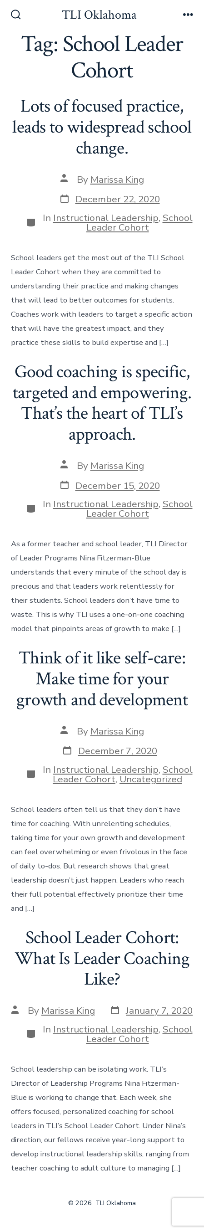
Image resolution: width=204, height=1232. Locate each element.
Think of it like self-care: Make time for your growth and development (102, 678)
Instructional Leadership (106, 217)
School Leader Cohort (139, 222)
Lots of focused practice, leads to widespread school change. (101, 126)
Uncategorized (150, 779)
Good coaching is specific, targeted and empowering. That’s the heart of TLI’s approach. (102, 403)
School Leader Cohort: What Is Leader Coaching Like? (102, 958)
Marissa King (117, 179)
